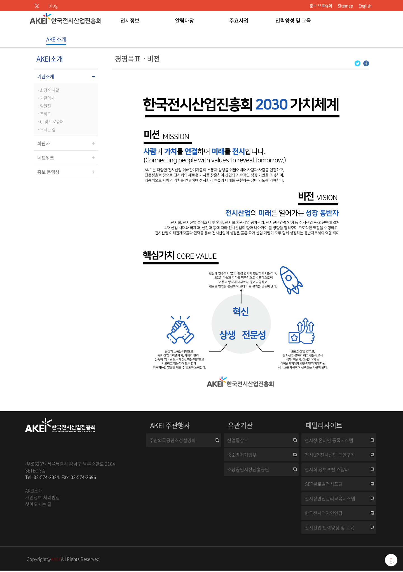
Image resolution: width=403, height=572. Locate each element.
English (365, 5)
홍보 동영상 (48, 172)
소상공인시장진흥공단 (248, 469)
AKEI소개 (34, 490)
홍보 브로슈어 (321, 5)
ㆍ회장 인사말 (47, 90)
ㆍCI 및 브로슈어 (50, 121)
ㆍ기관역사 (45, 98)
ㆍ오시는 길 (45, 129)
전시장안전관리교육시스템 (330, 498)
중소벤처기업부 (242, 454)
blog (53, 5)
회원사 (43, 143)
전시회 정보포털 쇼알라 (327, 469)
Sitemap (345, 5)
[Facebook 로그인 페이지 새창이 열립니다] (366, 62)
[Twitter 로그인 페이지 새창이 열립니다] (357, 62)
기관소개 (45, 76)
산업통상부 (237, 440)
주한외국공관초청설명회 (172, 440)
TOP (391, 562)
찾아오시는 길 (38, 504)
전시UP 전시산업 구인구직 (330, 454)
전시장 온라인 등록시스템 (329, 440)
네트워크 (45, 157)
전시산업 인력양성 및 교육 (329, 527)
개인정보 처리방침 (42, 497)
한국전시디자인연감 (324, 513)
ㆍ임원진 (43, 106)
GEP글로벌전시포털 (324, 483)
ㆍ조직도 (43, 114)
